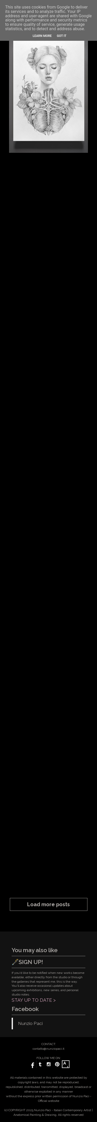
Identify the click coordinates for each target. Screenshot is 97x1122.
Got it (61, 36)
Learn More (42, 36)
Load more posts (48, 904)
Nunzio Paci (30, 1023)
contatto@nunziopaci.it (48, 1049)
